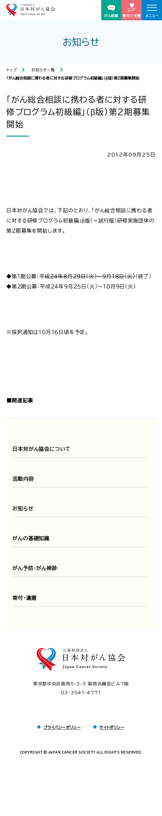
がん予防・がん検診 (34, 568)
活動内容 (23, 478)
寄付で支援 (131, 10)
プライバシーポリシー (62, 727)
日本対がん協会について (41, 449)
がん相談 (111, 11)
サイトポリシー (111, 727)
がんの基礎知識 (30, 538)
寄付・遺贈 (24, 598)
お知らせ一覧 (43, 70)
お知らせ (22, 508)
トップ (11, 70)
